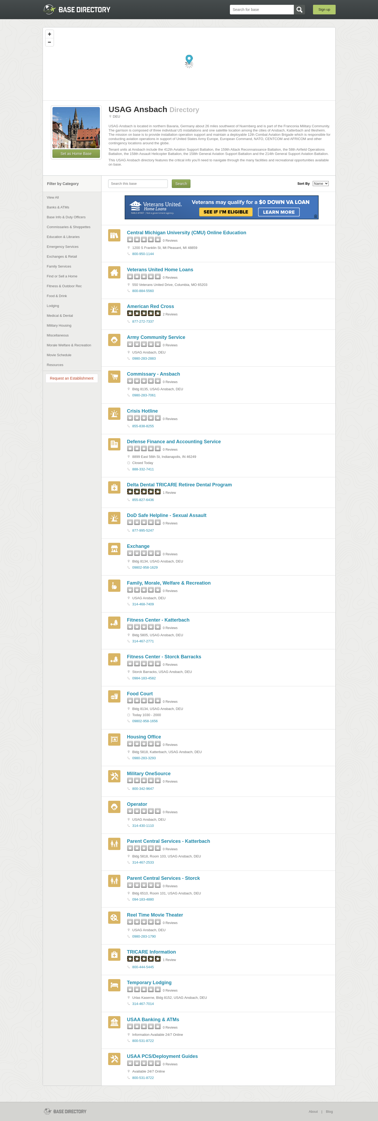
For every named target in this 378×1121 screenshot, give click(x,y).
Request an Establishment (71, 378)
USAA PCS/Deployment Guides (162, 1056)
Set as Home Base (76, 153)
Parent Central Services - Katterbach (168, 841)
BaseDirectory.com (82, 9)
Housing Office (144, 737)
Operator (137, 804)
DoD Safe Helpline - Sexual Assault (166, 515)
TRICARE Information (151, 952)
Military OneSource (149, 773)
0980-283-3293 (144, 758)
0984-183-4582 (144, 678)
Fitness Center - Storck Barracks (164, 656)
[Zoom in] (50, 34)
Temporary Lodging (149, 982)
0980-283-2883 (144, 358)
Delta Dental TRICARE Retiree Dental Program (179, 484)
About (313, 1112)
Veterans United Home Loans (160, 269)
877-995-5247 (143, 530)
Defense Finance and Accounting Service (174, 441)
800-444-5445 (143, 967)
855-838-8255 (143, 426)
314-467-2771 (143, 641)
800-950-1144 (143, 254)
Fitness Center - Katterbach (158, 620)
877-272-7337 (143, 321)
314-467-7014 (143, 1004)
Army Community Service (156, 337)
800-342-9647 (143, 789)
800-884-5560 (143, 291)
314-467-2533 (143, 862)
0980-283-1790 (144, 936)
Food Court (140, 693)
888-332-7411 (143, 469)
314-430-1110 (143, 826)
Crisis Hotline (142, 411)
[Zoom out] (50, 42)
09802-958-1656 (145, 721)
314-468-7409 (143, 604)
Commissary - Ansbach (153, 374)
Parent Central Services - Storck (163, 878)
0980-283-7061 (144, 395)
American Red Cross (150, 306)
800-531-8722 (143, 1041)
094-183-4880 (143, 899)
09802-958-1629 (145, 567)
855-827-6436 (143, 500)
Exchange (138, 546)
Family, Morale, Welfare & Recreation (169, 583)
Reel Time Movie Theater (155, 915)
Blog (329, 1112)
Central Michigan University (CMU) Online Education (186, 232)
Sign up (324, 9)
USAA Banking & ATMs (153, 1019)
